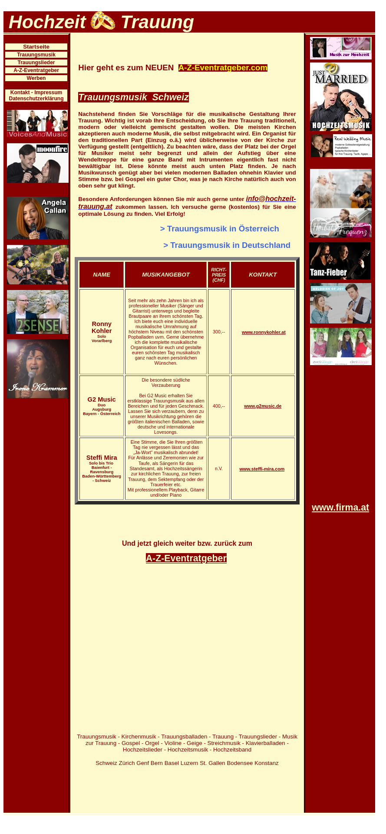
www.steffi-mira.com (261, 468)
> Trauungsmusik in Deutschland (226, 245)
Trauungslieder (36, 62)
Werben (36, 78)
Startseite (36, 46)
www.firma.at (340, 507)
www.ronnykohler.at (264, 332)
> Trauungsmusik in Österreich (219, 228)
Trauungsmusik (36, 55)
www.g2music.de (262, 406)
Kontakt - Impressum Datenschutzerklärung (36, 95)
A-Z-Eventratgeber (36, 70)
